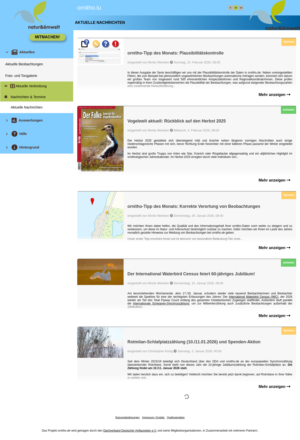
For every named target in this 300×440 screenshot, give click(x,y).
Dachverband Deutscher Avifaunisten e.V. (130, 430)
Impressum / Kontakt (153, 417)
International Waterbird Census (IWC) (253, 296)
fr (230, 8)
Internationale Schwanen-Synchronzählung (161, 303)
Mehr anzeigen (274, 94)
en (241, 8)
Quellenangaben (175, 417)
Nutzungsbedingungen (127, 417)
